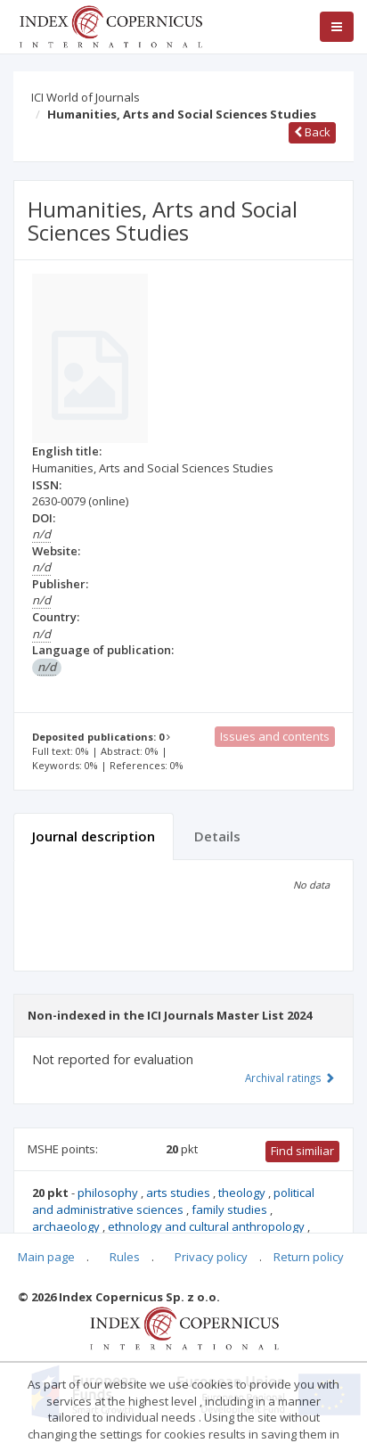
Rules (125, 1257)
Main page (46, 1257)
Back (312, 132)
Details (217, 836)
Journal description (93, 836)
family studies (231, 1209)
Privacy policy (211, 1257)
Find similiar (302, 1151)
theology (243, 1193)
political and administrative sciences (173, 1201)
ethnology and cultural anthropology (207, 1226)
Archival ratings (290, 1077)
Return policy (308, 1257)
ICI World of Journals (85, 97)
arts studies (179, 1193)
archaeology (67, 1226)
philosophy (109, 1193)
